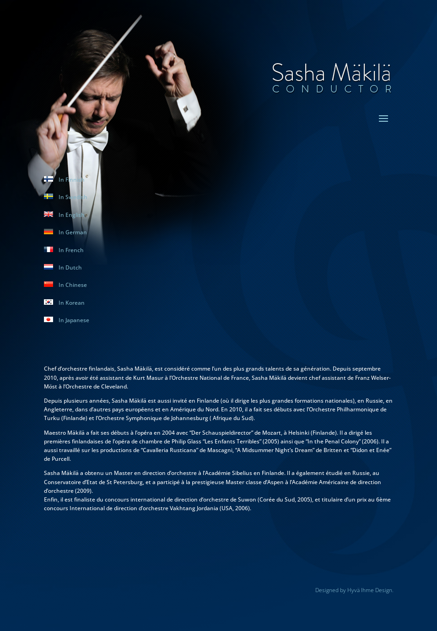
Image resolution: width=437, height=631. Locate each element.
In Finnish (64, 179)
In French (64, 250)
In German (65, 232)
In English (64, 215)
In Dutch (63, 267)
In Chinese (65, 285)
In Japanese (66, 320)
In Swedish (65, 197)
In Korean (64, 303)
